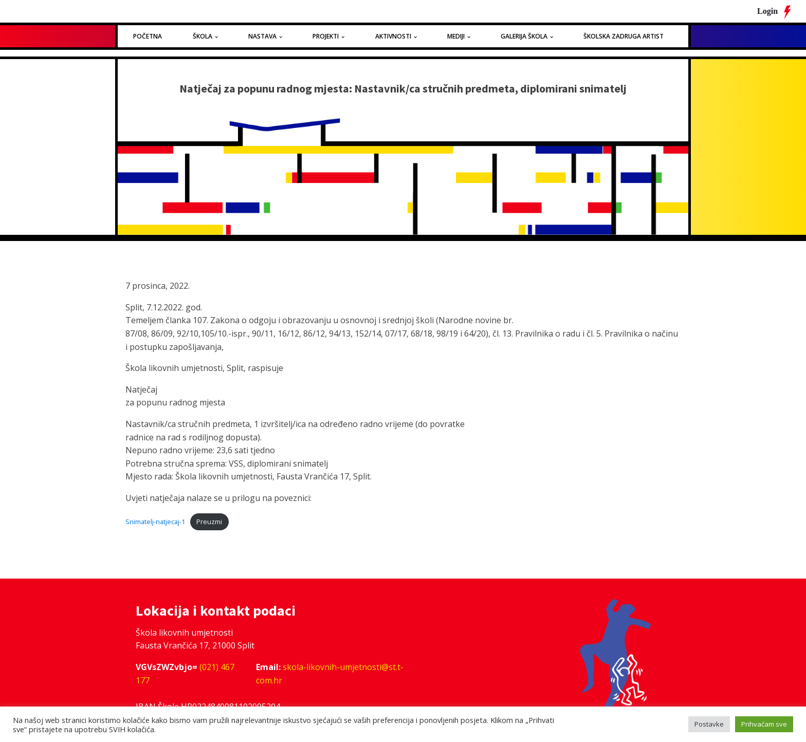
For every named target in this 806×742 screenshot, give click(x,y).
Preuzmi (209, 521)
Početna (147, 36)
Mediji (456, 36)
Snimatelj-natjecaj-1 (155, 521)
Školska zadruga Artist (623, 36)
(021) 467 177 (185, 673)
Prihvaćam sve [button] (764, 724)
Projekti (326, 36)
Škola (202, 36)
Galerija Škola (524, 36)
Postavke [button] (709, 724)
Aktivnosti (393, 36)
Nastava (262, 36)
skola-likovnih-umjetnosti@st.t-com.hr (330, 673)
